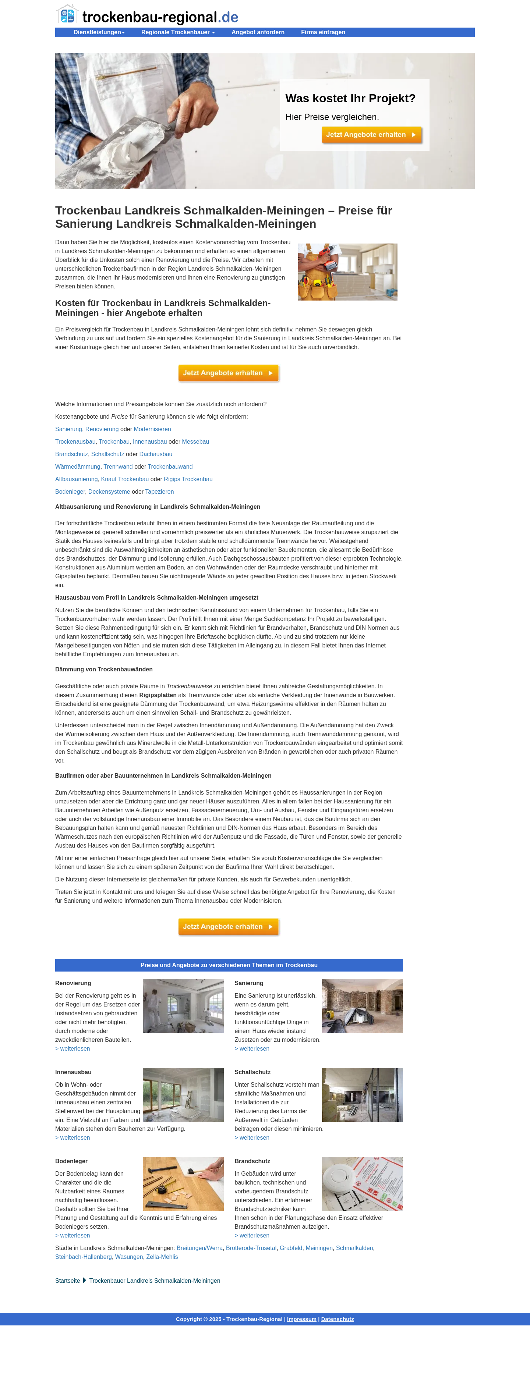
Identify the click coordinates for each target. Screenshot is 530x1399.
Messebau (195, 441)
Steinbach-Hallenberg (83, 1257)
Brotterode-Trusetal (251, 1248)
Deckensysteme (109, 492)
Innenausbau (150, 441)
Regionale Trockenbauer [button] (178, 32)
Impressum (302, 1319)
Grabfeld (291, 1248)
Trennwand (117, 467)
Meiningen (319, 1248)
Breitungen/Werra (200, 1248)
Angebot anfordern (258, 32)
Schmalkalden (354, 1248)
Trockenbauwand (170, 467)
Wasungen (129, 1257)
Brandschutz (71, 454)
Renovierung (102, 429)
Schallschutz (107, 454)
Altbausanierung (76, 479)
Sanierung (68, 429)
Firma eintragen (323, 32)
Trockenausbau (75, 441)
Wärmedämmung (77, 467)
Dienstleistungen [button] (99, 32)
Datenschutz (337, 1319)
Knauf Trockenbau (125, 479)
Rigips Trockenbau (188, 479)
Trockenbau (114, 441)
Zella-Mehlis (162, 1257)
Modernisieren (152, 429)
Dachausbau (156, 454)
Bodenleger (70, 492)
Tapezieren (159, 492)
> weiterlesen (72, 1048)
